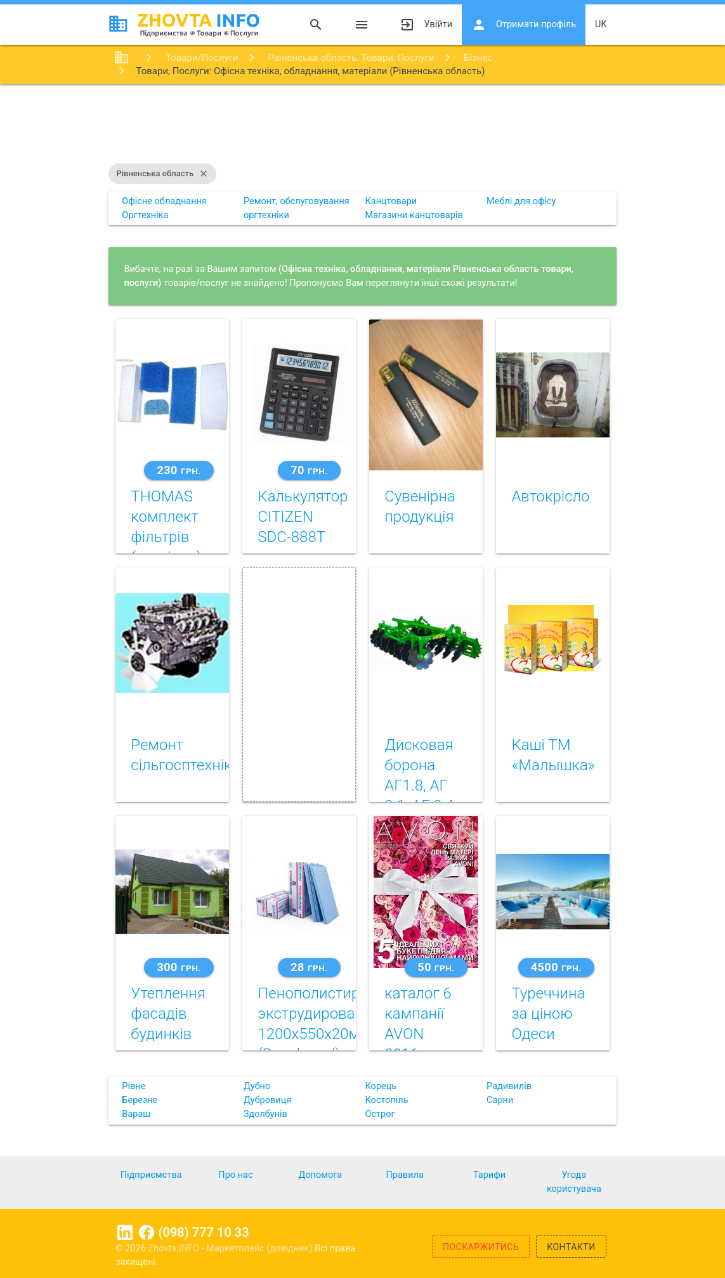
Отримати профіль (523, 24)
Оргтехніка (145, 215)
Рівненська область (162, 174)
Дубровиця (267, 1100)
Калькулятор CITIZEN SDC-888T (303, 516)
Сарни (500, 1100)
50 (435, 967)
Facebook (146, 1232)
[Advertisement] (362, 125)
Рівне (133, 1086)
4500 (556, 967)
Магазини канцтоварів (413, 215)
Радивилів (509, 1086)
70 (309, 470)
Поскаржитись (481, 1247)
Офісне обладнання (164, 201)
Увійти (426, 24)
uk (601, 24)
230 (178, 470)
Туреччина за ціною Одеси (548, 1013)
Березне (139, 1100)
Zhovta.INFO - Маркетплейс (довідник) (231, 1248)
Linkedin (125, 1232)
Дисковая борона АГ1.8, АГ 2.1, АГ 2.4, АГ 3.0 (420, 785)
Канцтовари (391, 201)
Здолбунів (265, 1114)
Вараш (136, 1114)
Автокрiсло (550, 496)
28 (309, 967)
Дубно (257, 1086)
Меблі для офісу (521, 201)
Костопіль (386, 1100)
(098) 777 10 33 (204, 1232)
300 (178, 967)
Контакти (571, 1247)
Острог (380, 1114)
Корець (380, 1086)
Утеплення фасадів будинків (168, 1013)
